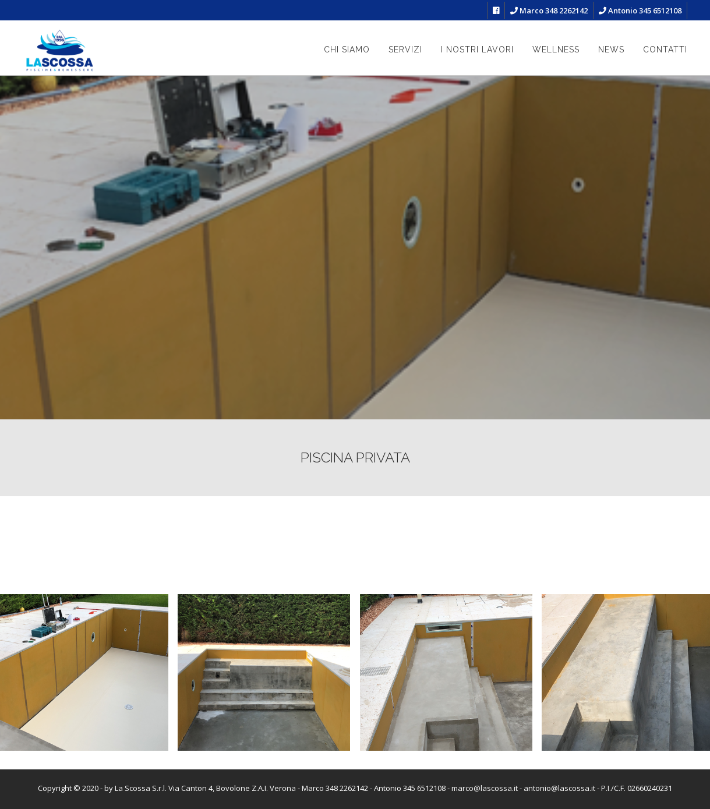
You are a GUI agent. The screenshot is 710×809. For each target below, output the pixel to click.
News (611, 49)
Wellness (556, 49)
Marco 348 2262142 (549, 10)
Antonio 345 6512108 (640, 10)
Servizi (405, 49)
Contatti (665, 49)
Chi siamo (347, 49)
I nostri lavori (477, 49)
